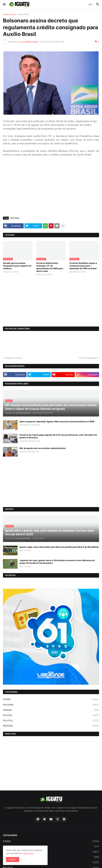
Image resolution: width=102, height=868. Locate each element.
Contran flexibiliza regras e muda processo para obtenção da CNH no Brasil (83, 266)
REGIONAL (51, 725)
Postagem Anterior (14, 358)
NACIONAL (23, 14)
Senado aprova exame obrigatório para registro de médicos (17, 266)
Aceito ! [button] (12, 859)
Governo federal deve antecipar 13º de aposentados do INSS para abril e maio (49, 267)
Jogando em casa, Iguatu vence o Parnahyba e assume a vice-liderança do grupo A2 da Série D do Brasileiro (57, 561)
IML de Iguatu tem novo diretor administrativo (42, 448)
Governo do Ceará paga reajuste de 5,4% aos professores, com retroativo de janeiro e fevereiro (58, 436)
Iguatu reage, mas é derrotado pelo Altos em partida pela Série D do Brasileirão (59, 547)
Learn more (27, 853)
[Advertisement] (51, 192)
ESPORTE (51, 846)
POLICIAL (51, 715)
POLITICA (51, 720)
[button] (4, 4)
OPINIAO (51, 710)
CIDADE (51, 699)
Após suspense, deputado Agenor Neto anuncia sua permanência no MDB (56, 421)
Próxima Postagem (88, 358)
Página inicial (9, 14)
